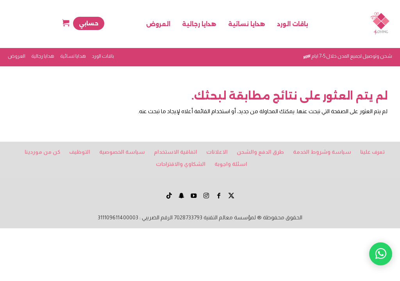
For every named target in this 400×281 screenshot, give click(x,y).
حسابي (88, 23)
